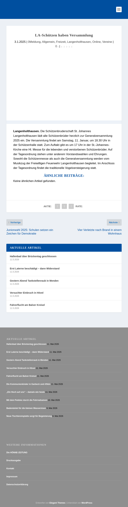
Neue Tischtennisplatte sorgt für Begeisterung (29, 416)
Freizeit (61, 41)
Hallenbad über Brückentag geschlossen (33, 256)
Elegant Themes (57, 503)
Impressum (11, 476)
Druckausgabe (13, 460)
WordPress (86, 503)
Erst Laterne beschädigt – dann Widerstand (35, 268)
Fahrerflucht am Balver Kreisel (27, 305)
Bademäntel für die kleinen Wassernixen (26, 408)
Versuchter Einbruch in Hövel (26, 292)
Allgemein (48, 41)
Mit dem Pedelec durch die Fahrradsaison (26, 400)
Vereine (107, 41)
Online (96, 41)
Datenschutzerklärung (17, 484)
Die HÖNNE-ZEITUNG (16, 452)
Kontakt (10, 468)
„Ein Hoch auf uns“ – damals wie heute (25, 392)
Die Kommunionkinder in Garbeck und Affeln (28, 384)
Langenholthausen (79, 41)
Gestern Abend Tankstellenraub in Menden (34, 280)
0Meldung (34, 41)
